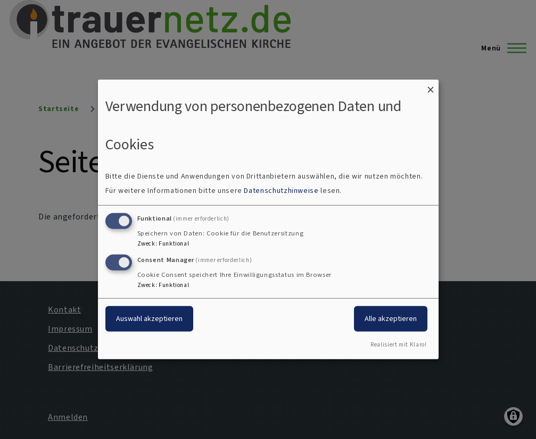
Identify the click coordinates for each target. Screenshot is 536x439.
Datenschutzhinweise (281, 190)
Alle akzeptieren (391, 318)
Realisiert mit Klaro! (398, 345)
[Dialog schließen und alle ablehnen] (431, 86)
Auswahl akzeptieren (149, 318)
